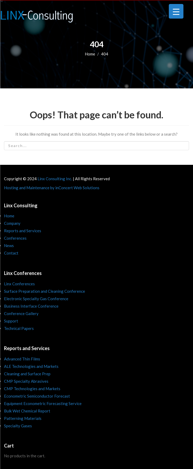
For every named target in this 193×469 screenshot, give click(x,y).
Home (90, 53)
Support (11, 321)
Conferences (15, 238)
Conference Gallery (21, 313)
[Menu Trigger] (176, 11)
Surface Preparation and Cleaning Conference (44, 291)
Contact (11, 253)
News (9, 245)
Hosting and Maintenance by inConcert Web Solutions (51, 187)
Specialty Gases (18, 425)
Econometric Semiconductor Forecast (37, 396)
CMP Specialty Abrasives (26, 381)
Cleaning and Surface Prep (27, 373)
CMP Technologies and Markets (32, 388)
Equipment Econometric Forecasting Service (43, 403)
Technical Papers (19, 328)
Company (12, 223)
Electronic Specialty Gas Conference (36, 298)
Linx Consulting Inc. (54, 178)
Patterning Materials (22, 418)
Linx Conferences (19, 283)
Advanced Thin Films (22, 358)
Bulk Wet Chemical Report (27, 410)
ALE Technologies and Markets (31, 366)
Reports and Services (22, 230)
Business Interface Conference (31, 306)
